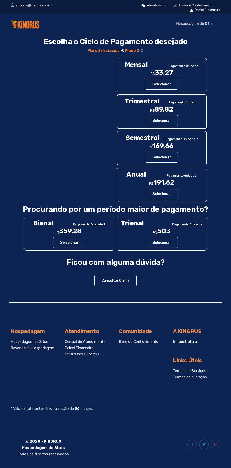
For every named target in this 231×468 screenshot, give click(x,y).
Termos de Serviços (189, 376)
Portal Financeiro (205, 10)
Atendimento (153, 5)
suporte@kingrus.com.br (32, 5)
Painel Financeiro (79, 353)
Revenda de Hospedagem (32, 353)
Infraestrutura (185, 347)
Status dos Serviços (82, 360)
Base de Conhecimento (194, 5)
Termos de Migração (190, 383)
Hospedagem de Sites (195, 23)
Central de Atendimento (85, 347)
